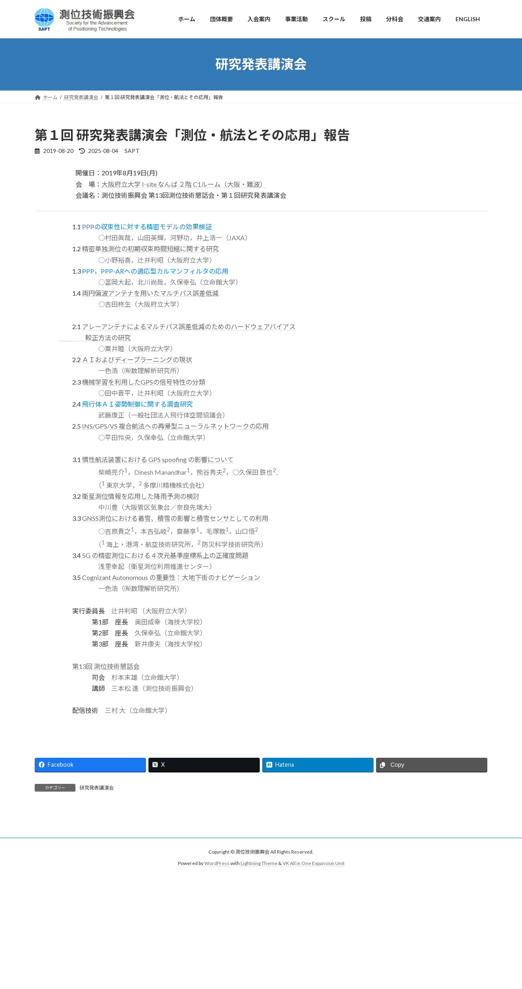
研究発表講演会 (97, 788)
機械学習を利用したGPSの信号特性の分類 (143, 382)
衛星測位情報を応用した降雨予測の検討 (140, 496)
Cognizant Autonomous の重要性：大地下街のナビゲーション (171, 577)
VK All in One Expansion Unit (314, 864)
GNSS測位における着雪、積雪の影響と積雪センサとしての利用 (175, 518)
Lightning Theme (259, 864)
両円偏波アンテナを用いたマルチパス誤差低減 (150, 293)
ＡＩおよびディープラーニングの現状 (137, 359)
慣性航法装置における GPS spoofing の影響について (158, 459)
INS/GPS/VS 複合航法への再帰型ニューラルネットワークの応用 (175, 426)
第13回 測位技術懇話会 (105, 666)
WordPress (217, 864)
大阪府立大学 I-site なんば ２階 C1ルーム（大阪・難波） (184, 184)
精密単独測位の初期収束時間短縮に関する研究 (150, 248)
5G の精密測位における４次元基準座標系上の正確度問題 (165, 555)
